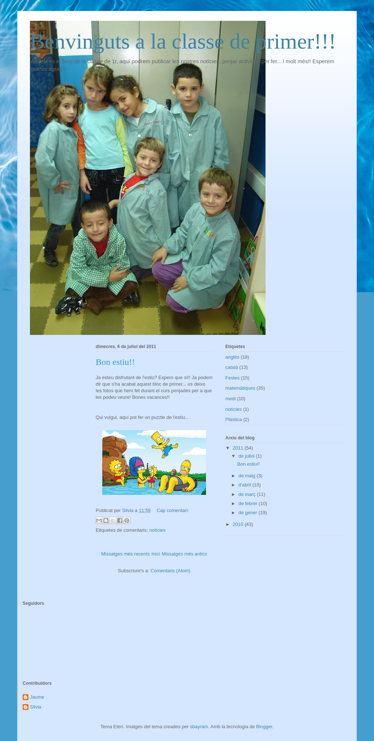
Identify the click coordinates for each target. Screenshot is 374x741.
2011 (239, 448)
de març (247, 494)
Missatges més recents (125, 554)
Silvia (35, 707)
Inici (156, 554)
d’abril (245, 485)
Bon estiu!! (115, 362)
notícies (157, 530)
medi (230, 398)
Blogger (264, 726)
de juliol (247, 456)
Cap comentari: (173, 510)
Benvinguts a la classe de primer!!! (183, 41)
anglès (232, 357)
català (231, 367)
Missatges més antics (184, 554)
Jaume (37, 697)
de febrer (248, 503)
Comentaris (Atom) (170, 570)
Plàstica (233, 419)
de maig (247, 475)
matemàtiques (240, 388)
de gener (248, 512)
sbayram (199, 726)
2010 (239, 524)
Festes (232, 378)
